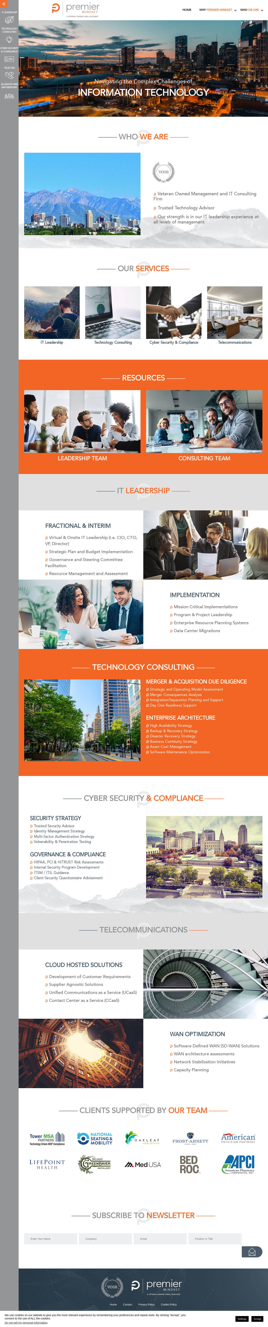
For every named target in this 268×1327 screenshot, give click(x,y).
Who (249, 10)
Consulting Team (204, 459)
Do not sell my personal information (26, 1322)
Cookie (169, 1298)
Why (215, 10)
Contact (127, 1298)
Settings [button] (242, 1319)
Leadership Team (82, 459)
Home (186, 10)
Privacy (146, 1298)
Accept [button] (257, 1319)
